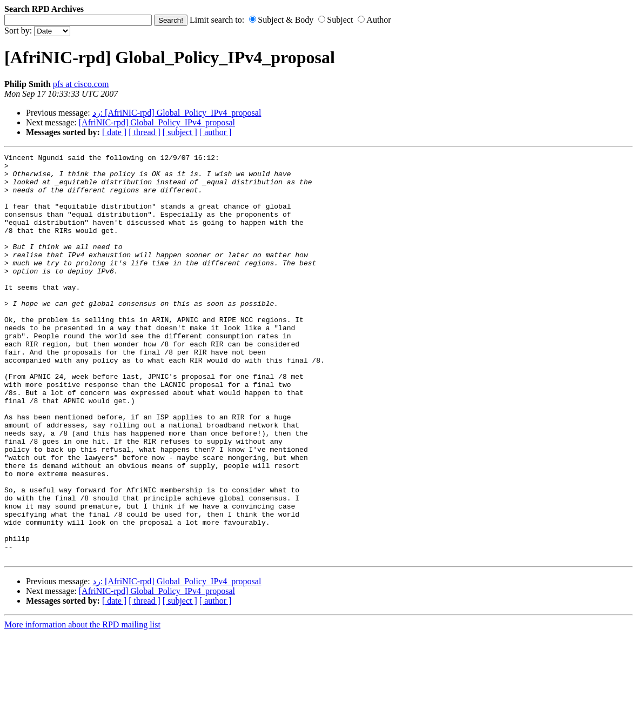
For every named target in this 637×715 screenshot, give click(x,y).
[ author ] (215, 132)
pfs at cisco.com (81, 84)
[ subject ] (180, 132)
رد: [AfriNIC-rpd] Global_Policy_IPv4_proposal (176, 112)
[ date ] (114, 132)
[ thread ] (144, 132)
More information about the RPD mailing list (82, 705)
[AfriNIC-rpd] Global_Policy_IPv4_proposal (157, 122)
